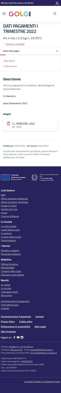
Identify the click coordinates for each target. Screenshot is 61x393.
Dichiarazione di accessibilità (15, 326)
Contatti (5, 308)
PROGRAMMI (7, 267)
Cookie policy (25, 321)
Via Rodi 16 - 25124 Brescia (21, 346)
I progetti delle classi (11, 271)
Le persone (6, 233)
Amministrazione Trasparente (15, 301)
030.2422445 (16, 349)
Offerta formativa (9, 264)
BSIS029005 (27, 361)
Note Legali (40, 326)
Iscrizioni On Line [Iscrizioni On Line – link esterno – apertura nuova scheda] (9, 209)
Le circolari (6, 288)
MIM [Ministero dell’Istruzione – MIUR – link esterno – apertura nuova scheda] (3, 195)
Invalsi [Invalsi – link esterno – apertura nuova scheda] (4, 212)
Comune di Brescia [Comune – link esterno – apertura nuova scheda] (10, 216)
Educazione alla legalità (12, 275)
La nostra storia (8, 226)
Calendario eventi (9, 292)
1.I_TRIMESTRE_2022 (23, 123)
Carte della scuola (9, 305)
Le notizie (5, 285)
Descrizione (9, 61)
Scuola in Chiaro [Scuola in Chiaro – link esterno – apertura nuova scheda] (9, 205)
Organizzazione (8, 240)
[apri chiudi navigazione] (4, 14)
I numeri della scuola (11, 237)
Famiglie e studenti (10, 250)
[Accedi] (57, 2)
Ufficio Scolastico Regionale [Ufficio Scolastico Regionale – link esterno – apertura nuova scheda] (14, 198)
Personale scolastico (11, 254)
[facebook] (14, 337)
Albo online (6, 295)
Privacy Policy (8, 321)
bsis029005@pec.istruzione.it (44, 352)
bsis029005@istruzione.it (41, 349)
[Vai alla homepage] (20, 14)
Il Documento (10, 66)
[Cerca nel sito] (55, 14)
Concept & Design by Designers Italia (42, 381)
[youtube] (18, 337)
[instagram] (22, 337)
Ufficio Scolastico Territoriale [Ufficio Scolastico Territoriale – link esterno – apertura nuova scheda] (14, 202)
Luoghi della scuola (10, 230)
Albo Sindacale (8, 331)
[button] (30, 51)
